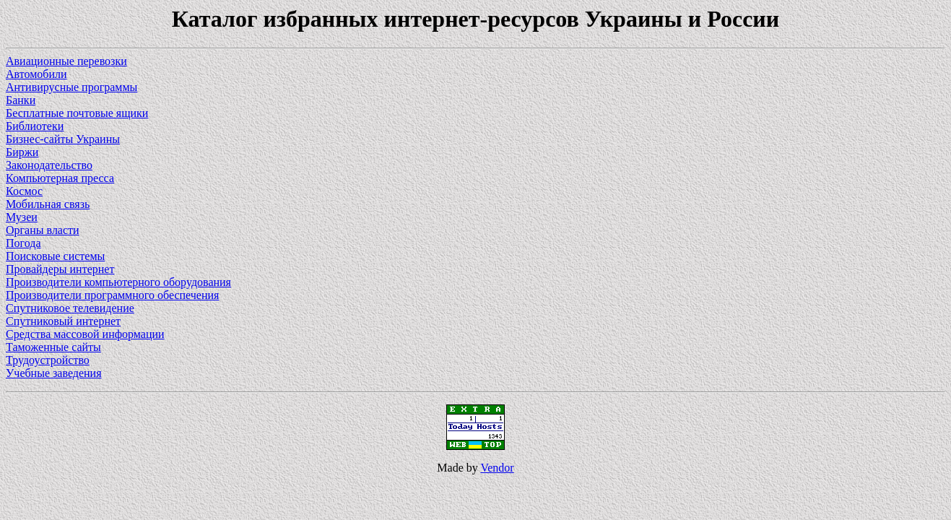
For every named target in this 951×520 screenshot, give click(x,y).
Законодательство (49, 165)
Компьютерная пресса (60, 178)
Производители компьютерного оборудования (118, 282)
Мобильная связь (48, 204)
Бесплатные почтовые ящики (77, 113)
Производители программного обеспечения (112, 295)
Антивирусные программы (71, 87)
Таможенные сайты (53, 347)
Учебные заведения (54, 373)
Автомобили (36, 74)
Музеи (22, 217)
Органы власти (42, 230)
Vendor (496, 468)
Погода (23, 243)
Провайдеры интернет (60, 269)
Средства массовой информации (85, 334)
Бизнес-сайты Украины (63, 139)
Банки (20, 100)
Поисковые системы (55, 256)
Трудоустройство (48, 360)
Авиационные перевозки (66, 61)
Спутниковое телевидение (70, 308)
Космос (24, 191)
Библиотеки (35, 126)
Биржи (22, 152)
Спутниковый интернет (63, 321)
